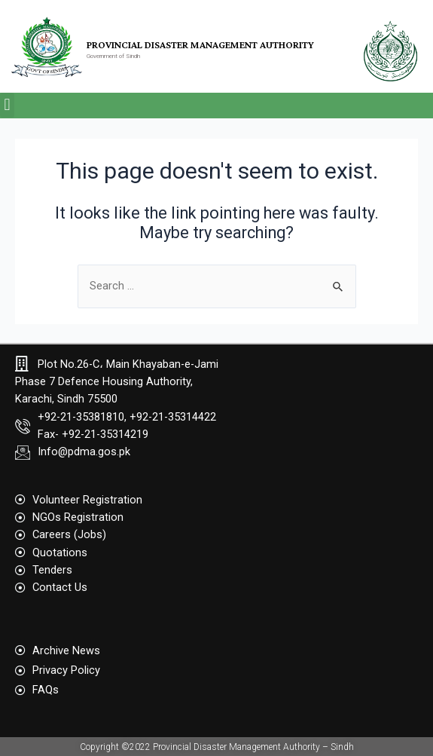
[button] (7, 105)
